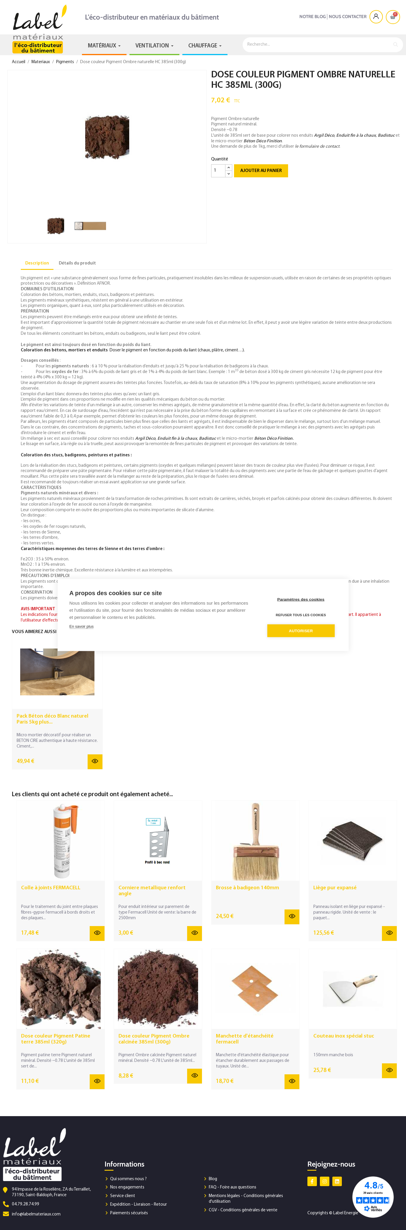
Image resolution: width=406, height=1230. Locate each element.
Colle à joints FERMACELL (50, 888)
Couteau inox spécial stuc (343, 1036)
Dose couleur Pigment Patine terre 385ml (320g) (55, 1039)
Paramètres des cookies (301, 599)
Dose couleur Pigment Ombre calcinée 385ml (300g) (154, 1039)
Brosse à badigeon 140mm (247, 888)
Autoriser (301, 631)
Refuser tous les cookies (301, 615)
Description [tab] (37, 263)
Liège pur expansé (335, 888)
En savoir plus (81, 626)
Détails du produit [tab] (77, 263)
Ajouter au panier (261, 170)
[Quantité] (218, 170)
